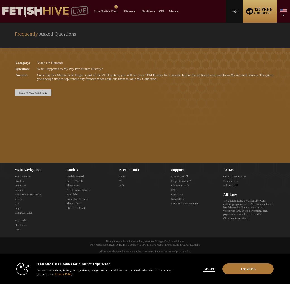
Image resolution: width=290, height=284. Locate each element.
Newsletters (177, 199)
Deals (17, 229)
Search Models (75, 181)
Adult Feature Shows (78, 190)
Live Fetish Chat (106, 9)
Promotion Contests (77, 199)
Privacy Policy (62, 274)
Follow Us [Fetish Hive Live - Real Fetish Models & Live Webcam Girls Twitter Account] (230, 185)
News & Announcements (184, 203)
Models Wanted (75, 176)
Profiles (147, 11)
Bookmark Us (231, 181)
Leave (208, 269)
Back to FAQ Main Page (33, 92)
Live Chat (19, 181)
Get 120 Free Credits (234, 176)
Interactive (20, 185)
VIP (161, 11)
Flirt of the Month (76, 208)
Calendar (19, 190)
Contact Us (177, 194)
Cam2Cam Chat (23, 212)
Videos (128, 11)
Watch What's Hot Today (28, 194)
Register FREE (22, 176)
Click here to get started (236, 218)
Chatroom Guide (180, 185)
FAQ (173, 190)
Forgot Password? (181, 181)
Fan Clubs (72, 194)
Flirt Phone (20, 225)
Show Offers (73, 203)
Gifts (121, 185)
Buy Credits (21, 220)
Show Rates (73, 185)
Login (234, 11)
